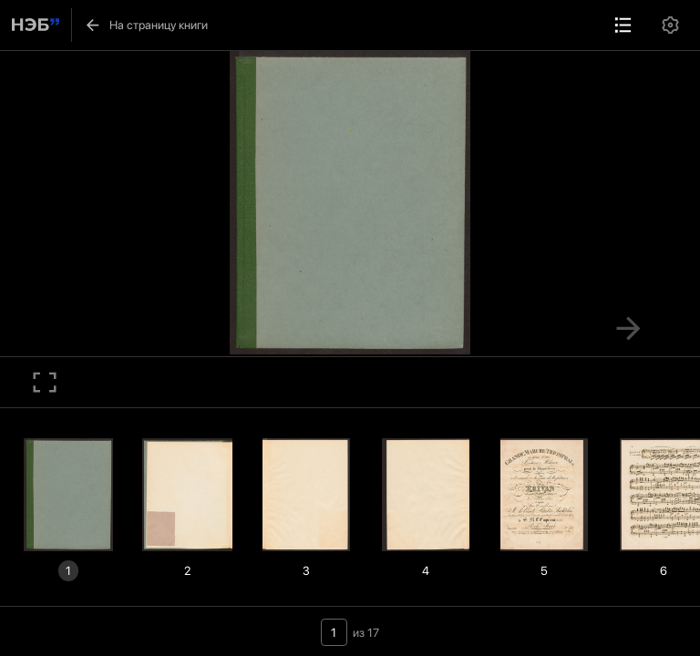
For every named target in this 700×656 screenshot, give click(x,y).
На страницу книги (146, 25)
